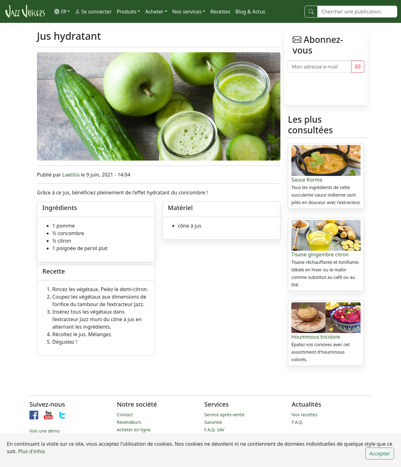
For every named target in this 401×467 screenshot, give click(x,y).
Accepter (379, 453)
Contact (125, 415)
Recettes (220, 11)
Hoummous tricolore (315, 336)
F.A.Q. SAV (214, 430)
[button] (62, 11)
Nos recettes (304, 415)
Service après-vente (224, 415)
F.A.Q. (297, 422)
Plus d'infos (31, 451)
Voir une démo (44, 431)
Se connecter (93, 11)
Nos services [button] (187, 11)
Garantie (213, 422)
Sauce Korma (306, 179)
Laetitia (70, 174)
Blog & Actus (250, 11)
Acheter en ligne (133, 430)
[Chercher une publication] (357, 12)
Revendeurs (129, 422)
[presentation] (335, 92)
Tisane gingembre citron (320, 254)
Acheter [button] (154, 11)
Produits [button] (126, 11)
